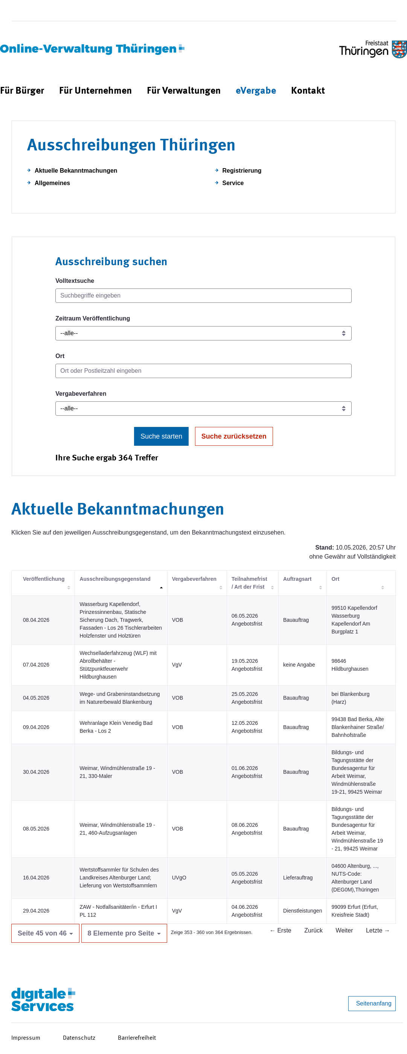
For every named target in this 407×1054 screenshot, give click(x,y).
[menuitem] (22, 91)
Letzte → (378, 930)
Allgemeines (52, 183)
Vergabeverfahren (80, 393)
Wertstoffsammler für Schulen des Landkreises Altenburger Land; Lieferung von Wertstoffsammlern (119, 877)
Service (233, 183)
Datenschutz (79, 1038)
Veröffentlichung (43, 579)
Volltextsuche (74, 281)
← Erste (280, 930)
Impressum (25, 1038)
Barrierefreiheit (137, 1038)
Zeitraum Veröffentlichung (92, 318)
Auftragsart (297, 579)
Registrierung (242, 170)
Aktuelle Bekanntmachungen (76, 170)
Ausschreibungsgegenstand (114, 579)
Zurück (313, 930)
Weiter (344, 930)
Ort (59, 356)
